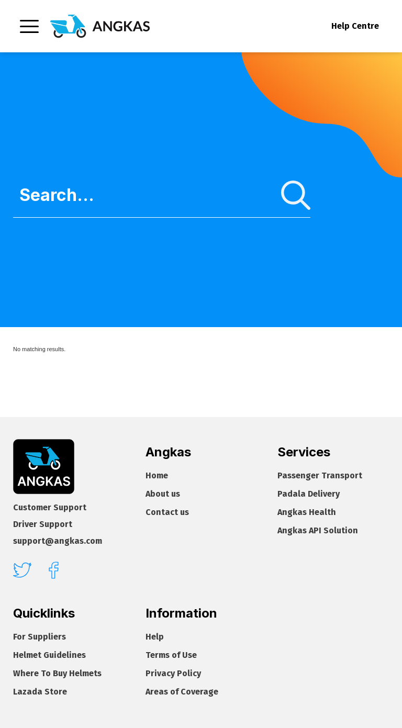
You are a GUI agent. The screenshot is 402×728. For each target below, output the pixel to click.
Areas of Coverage (182, 692)
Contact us (167, 512)
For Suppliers (39, 637)
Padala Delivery (308, 494)
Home (157, 475)
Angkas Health (306, 512)
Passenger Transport (319, 475)
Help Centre (355, 26)
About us (163, 494)
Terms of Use (171, 655)
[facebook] (53, 570)
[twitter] (22, 570)
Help (155, 637)
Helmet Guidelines (49, 655)
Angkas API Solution (317, 530)
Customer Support (49, 507)
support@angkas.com (57, 541)
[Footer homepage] (43, 466)
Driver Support (42, 524)
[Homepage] (100, 26)
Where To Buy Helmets (57, 673)
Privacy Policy (173, 673)
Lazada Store (40, 692)
